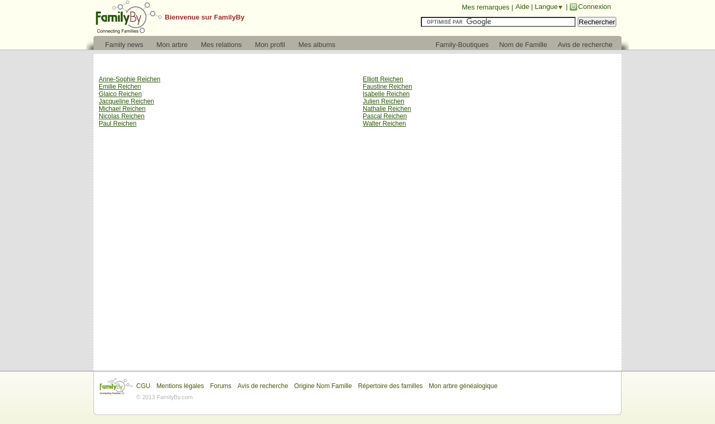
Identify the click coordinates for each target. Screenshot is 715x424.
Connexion (594, 7)
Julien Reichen (383, 101)
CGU (143, 386)
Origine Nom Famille (323, 386)
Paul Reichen (117, 123)
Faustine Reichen (387, 86)
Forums (221, 386)
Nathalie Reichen (387, 108)
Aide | (525, 7)
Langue (546, 7)
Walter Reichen (384, 123)
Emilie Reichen (120, 86)
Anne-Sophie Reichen (130, 79)
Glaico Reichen (120, 94)
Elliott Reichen (383, 79)
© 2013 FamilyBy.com (164, 397)
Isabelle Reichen (386, 94)
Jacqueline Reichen (126, 101)
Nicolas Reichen (122, 116)
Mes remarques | (487, 7)
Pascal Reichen (385, 116)
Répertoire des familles (390, 386)
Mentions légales (180, 386)
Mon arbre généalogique (463, 386)
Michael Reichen (122, 108)
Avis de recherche (263, 386)
